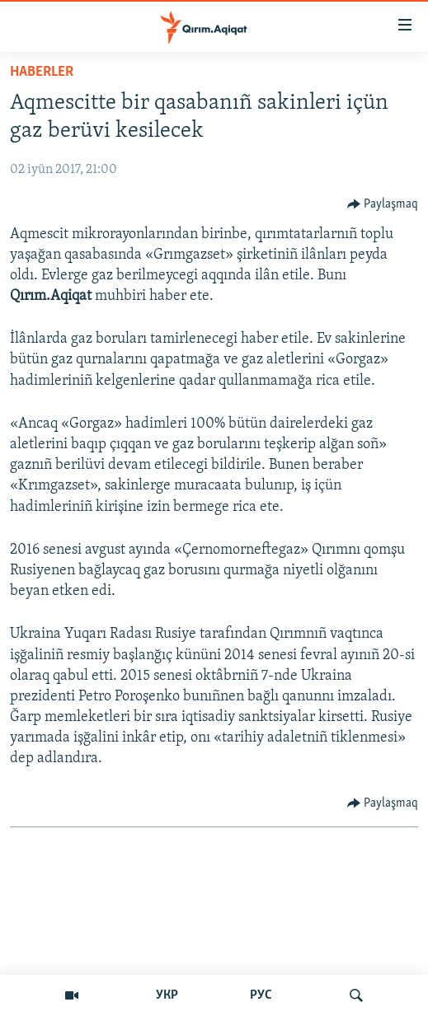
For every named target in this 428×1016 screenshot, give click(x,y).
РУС (261, 995)
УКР (167, 995)
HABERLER (41, 72)
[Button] (383, 204)
